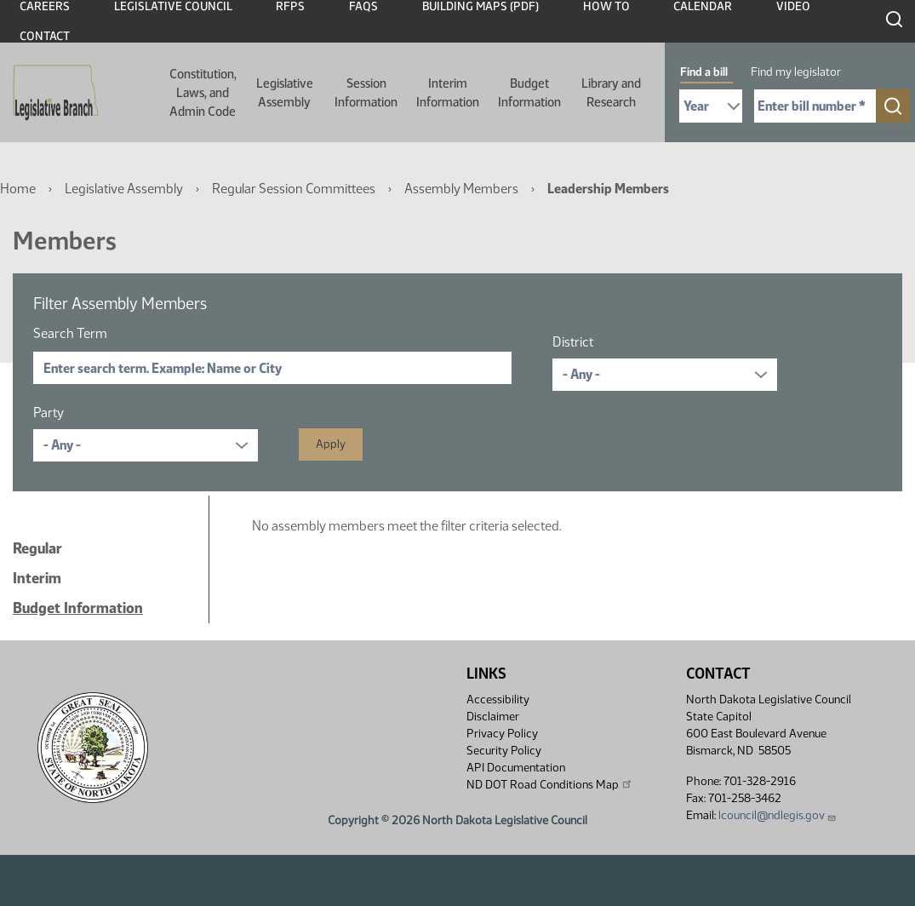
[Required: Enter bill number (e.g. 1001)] (815, 106)
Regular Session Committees (293, 189)
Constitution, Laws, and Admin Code (203, 92)
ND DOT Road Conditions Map (549, 784)
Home (18, 189)
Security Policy (503, 750)
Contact (45, 36)
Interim (37, 578)
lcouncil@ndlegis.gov (777, 815)
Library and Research (611, 93)
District (572, 342)
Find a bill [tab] (704, 72)
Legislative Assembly (284, 93)
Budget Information (529, 93)
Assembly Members (461, 189)
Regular (37, 548)
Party (48, 412)
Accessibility (497, 699)
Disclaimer (492, 716)
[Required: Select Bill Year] (710, 106)
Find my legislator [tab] (796, 72)
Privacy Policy (502, 733)
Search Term (70, 333)
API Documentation (515, 767)
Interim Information (447, 93)
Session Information (366, 93)
